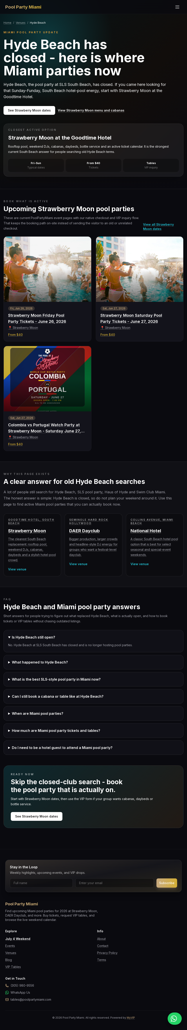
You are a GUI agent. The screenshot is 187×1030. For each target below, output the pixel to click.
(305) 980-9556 (19, 985)
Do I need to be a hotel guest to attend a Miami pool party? (62, 747)
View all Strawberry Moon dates (158, 227)
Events (10, 946)
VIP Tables (13, 967)
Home (7, 22)
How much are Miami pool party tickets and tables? (56, 730)
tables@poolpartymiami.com (28, 999)
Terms (101, 960)
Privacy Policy (107, 953)
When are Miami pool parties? (37, 713)
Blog (8, 960)
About (101, 939)
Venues (20, 22)
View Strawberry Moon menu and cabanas (91, 110)
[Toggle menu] (177, 7)
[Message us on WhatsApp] (175, 1018)
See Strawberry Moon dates (29, 110)
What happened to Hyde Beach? (40, 662)
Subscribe (166, 883)
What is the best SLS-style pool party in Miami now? (56, 679)
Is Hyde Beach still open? (33, 637)
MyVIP (131, 1017)
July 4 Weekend (17, 939)
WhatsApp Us (17, 992)
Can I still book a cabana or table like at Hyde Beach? (57, 696)
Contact (102, 946)
